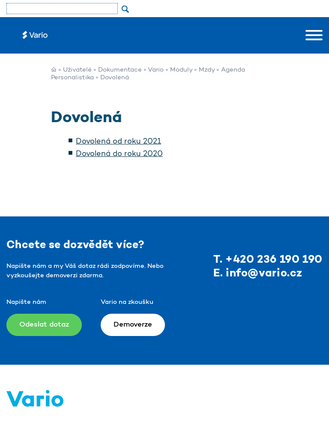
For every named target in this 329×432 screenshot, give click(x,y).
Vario (156, 70)
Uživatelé (77, 70)
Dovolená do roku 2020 (119, 154)
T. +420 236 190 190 (268, 260)
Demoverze (133, 324)
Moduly (181, 70)
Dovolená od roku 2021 (118, 142)
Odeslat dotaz (44, 324)
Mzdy (207, 70)
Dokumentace (120, 70)
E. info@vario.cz (257, 273)
